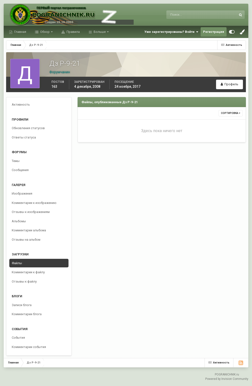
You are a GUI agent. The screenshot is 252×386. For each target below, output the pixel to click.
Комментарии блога (27, 314)
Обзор (44, 32)
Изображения (22, 193)
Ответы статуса (24, 137)
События (18, 337)
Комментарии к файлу (28, 272)
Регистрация (213, 32)
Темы (16, 161)
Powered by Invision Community (226, 379)
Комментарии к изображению (34, 203)
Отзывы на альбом (26, 239)
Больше (99, 32)
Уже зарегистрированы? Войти (171, 32)
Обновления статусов (28, 128)
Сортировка (230, 113)
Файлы (17, 263)
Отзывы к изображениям (31, 212)
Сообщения (20, 170)
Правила (73, 32)
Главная (19, 32)
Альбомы (19, 221)
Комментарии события (29, 347)
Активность (21, 104)
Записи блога (22, 305)
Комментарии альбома (29, 230)
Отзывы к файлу (24, 281)
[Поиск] (181, 15)
